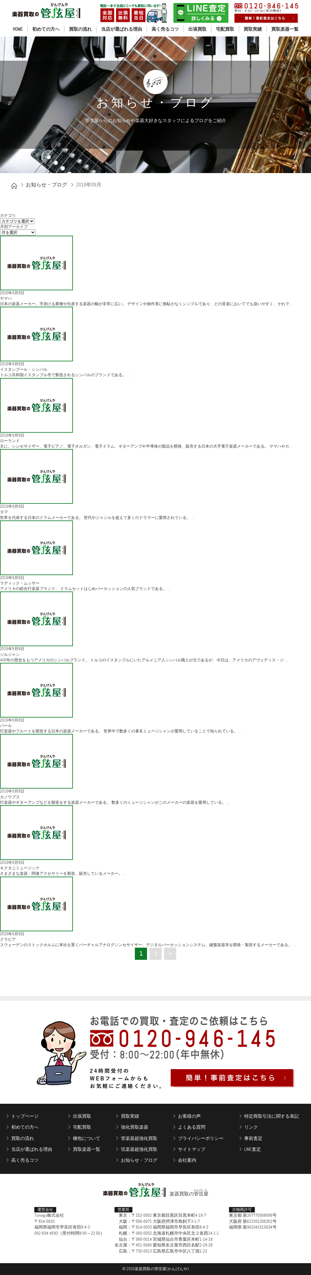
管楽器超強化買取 (139, 1138)
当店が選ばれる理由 (121, 29)
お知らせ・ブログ (46, 184)
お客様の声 (189, 1116)
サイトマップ (191, 1149)
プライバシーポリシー (201, 1138)
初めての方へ (46, 29)
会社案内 (187, 1160)
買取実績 (253, 29)
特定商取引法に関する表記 (271, 1116)
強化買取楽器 (134, 1127)
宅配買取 (225, 29)
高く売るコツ (165, 29)
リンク (251, 1127)
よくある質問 (191, 1127)
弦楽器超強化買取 (139, 1149)
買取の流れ (80, 29)
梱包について (86, 1138)
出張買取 (197, 29)
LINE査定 (252, 1149)
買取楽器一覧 (285, 29)
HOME (18, 29)
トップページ (25, 1116)
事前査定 (253, 1138)
